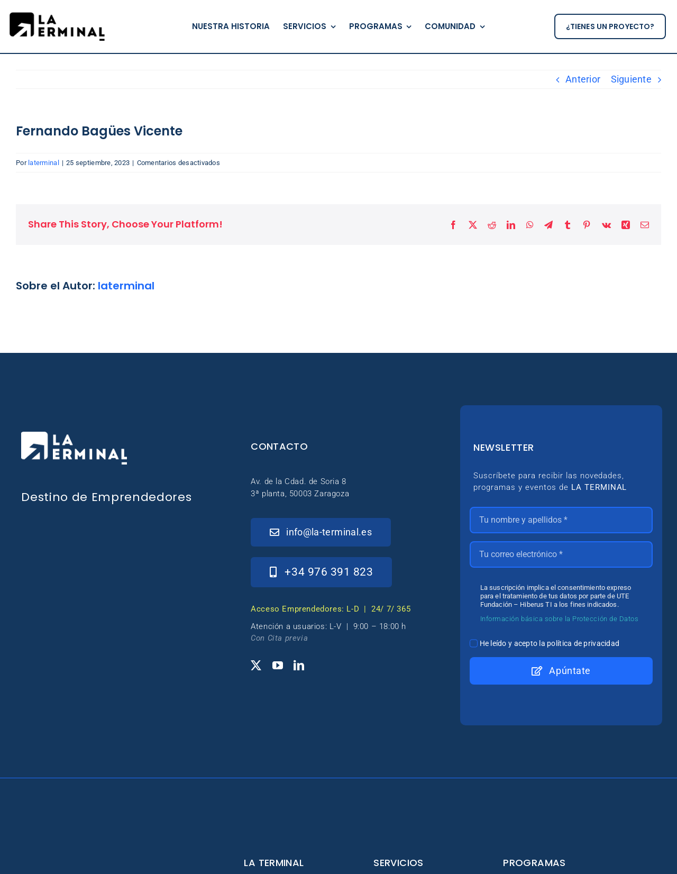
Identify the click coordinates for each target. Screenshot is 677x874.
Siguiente (631, 79)
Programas (534, 862)
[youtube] (277, 665)
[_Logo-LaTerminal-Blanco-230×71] (74, 436)
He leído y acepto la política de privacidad (550, 643)
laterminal (43, 163)
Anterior (582, 79)
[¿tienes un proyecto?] (610, 27)
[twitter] (256, 665)
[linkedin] (299, 665)
